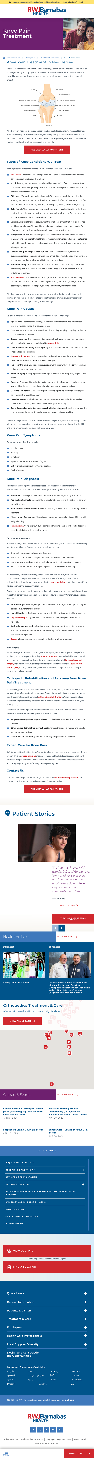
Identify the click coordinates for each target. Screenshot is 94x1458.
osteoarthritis (54, 343)
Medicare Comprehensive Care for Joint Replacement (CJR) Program (40, 1193)
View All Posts (67, 937)
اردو (72, 1384)
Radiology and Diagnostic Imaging (26, 1202)
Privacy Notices (11, 1439)
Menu (6, 1453)
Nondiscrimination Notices (31, 1439)
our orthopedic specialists (66, 777)
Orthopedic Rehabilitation (21, 1177)
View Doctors (20, 1251)
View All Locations (22, 1021)
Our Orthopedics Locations (22, 1216)
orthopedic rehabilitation (50, 697)
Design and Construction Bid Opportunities (23, 1354)
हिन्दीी (52, 1375)
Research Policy (81, 1439)
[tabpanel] (47, 843)
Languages (50, 1439)
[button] (79, 1453)
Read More (67, 905)
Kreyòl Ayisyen (36, 1375)
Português (76, 1379)
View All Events (67, 1095)
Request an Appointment (20, 1163)
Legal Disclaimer (64, 1439)
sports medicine (57, 582)
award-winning (28, 755)
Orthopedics (30, 58)
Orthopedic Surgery (17, 1184)
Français (75, 1371)
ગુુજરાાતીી (11, 1375)
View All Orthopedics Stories (73, 919)
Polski (53, 1379)
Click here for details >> (77, 2)
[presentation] (73, 888)
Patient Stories (14, 1224)
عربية (30, 1371)
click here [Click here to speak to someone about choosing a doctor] (69, 1400)
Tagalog (54, 1371)
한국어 (10, 1379)
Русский (11, 1384)
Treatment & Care (13, 58)
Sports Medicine (15, 1209)
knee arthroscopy (49, 656)
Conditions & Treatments (50, 58)
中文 (30, 1379)
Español (43, 1384)
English (11, 1371)
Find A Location (21, 1267)
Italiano (75, 1375)
